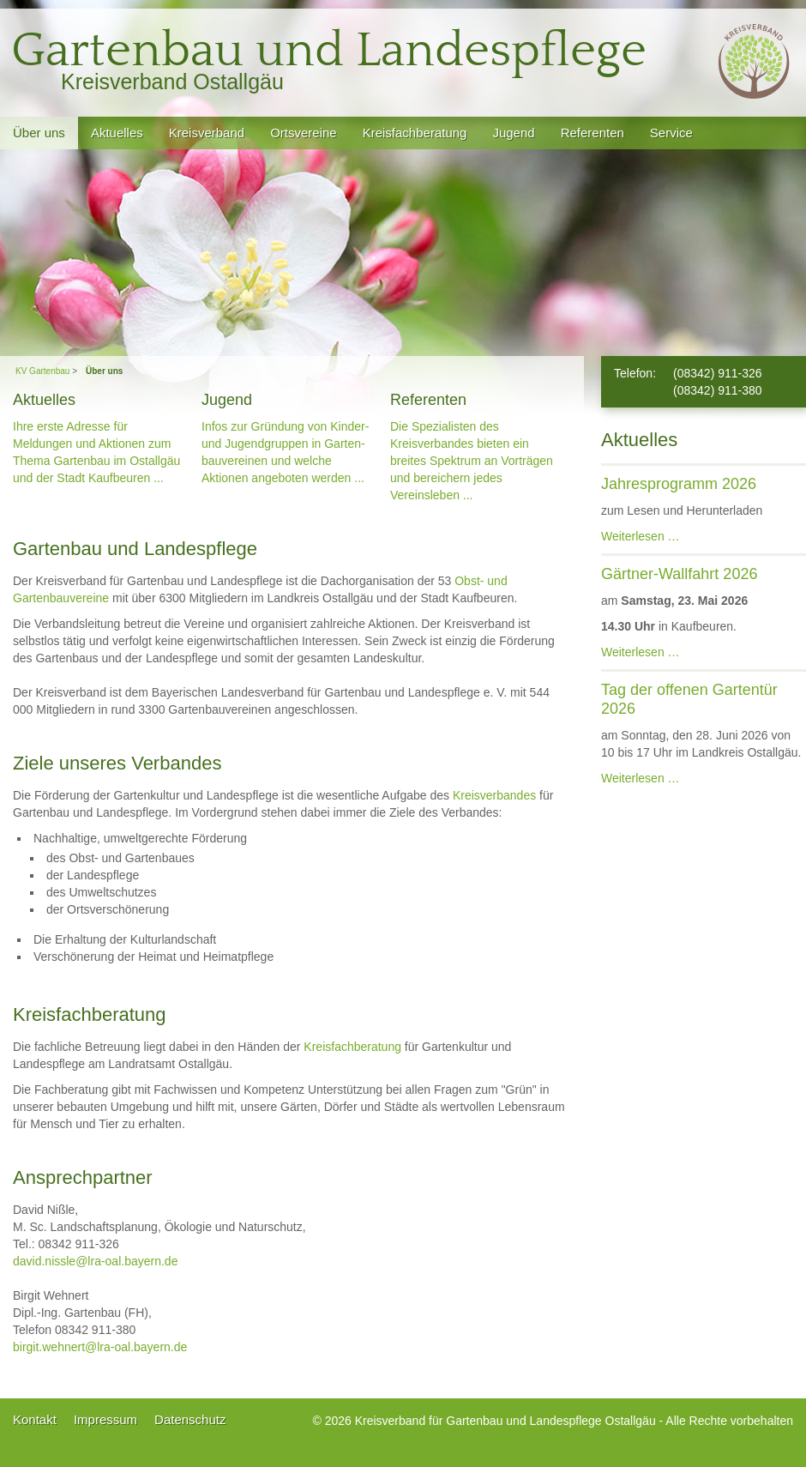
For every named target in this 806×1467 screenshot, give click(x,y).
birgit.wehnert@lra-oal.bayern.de (100, 1347)
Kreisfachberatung (352, 1046)
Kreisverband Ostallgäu (172, 81)
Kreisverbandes (494, 795)
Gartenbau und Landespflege (329, 51)
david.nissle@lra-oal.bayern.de (95, 1261)
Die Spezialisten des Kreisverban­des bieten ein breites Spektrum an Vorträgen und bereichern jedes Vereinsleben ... (471, 461)
